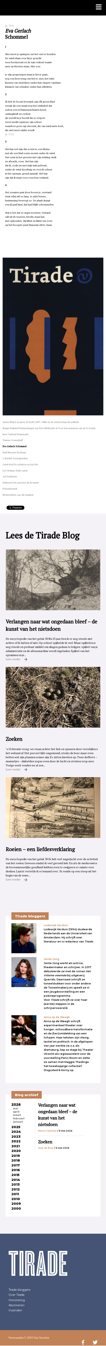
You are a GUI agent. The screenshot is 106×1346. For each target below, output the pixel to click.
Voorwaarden (15, 1337)
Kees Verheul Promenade (15, 434)
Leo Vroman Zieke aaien (15, 470)
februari (18, 1118)
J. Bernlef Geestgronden (15, 458)
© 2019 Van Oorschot (36, 1337)
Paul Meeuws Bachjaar (14, 452)
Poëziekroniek (10, 488)
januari (18, 1121)
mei (15, 1108)
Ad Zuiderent (10, 476)
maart (17, 1115)
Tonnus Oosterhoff (13, 440)
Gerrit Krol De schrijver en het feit (20, 464)
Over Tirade (17, 1295)
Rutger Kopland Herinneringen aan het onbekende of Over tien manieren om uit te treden (49, 428)
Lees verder (16, 659)
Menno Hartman (47, 1130)
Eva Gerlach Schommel (14, 446)
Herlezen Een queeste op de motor (21, 482)
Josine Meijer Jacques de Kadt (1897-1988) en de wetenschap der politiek (41, 422)
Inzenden (15, 1310)
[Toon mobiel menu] (99, 7)
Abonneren (16, 1305)
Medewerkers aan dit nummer (18, 494)
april (16, 1111)
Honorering (17, 1300)
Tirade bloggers (19, 1290)
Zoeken (45, 1142)
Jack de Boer (46, 1147)
